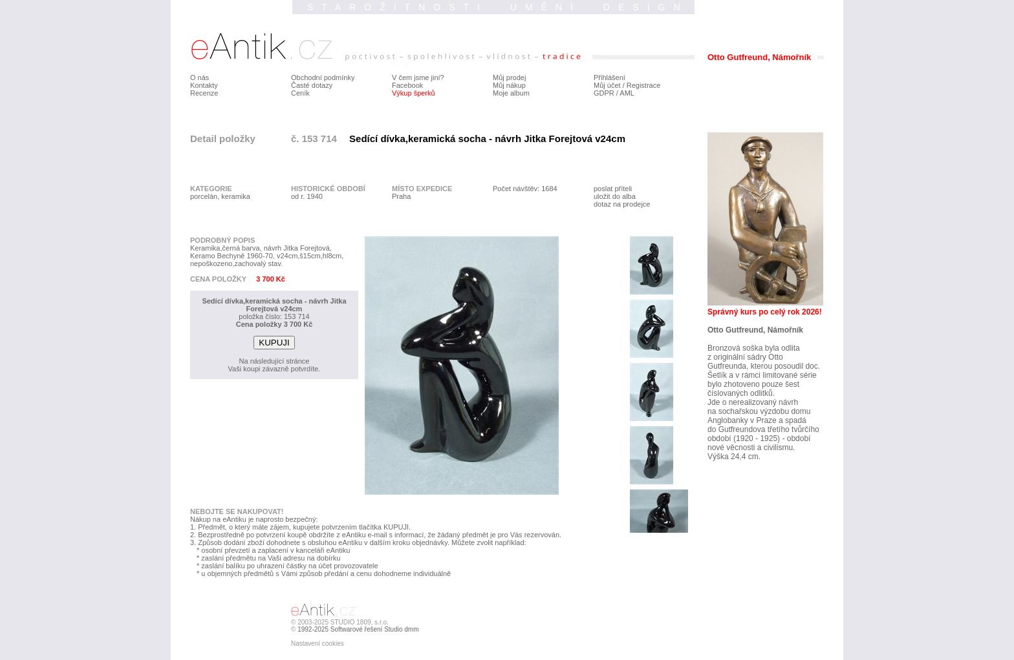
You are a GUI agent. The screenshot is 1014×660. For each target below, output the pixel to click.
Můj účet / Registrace (627, 85)
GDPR (604, 93)
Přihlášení (609, 77)
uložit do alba (615, 196)
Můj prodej (509, 77)
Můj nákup (509, 85)
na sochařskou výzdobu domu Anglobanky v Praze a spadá (758, 416)
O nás (199, 77)
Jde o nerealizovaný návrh (752, 402)
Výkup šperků (413, 93)
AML (627, 93)
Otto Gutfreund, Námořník (755, 330)
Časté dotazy (311, 85)
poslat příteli (613, 188)
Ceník (300, 93)
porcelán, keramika (220, 196)
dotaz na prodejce (622, 204)
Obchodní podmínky (322, 77)
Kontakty (204, 85)
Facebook (407, 85)
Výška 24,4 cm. (733, 456)
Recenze (204, 93)
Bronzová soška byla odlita (753, 348)
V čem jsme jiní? (418, 77)
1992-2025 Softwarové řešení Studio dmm (357, 629)
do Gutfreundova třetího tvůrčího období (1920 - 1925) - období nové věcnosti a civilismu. (763, 438)
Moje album (511, 93)
